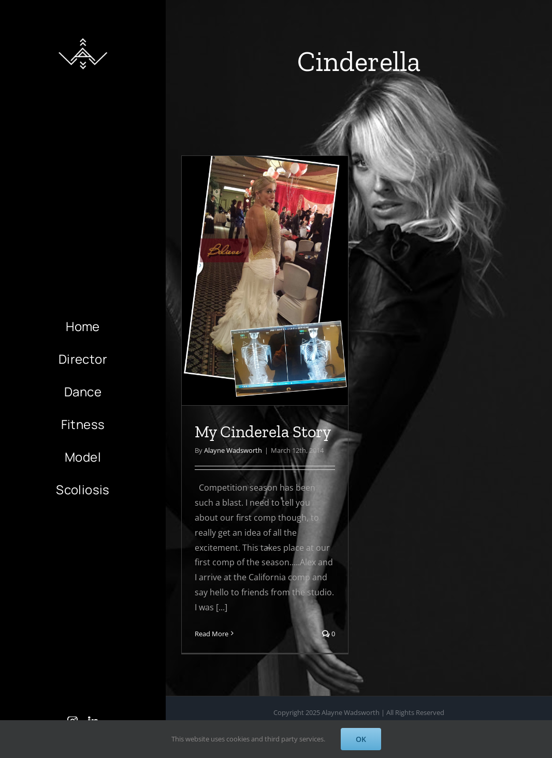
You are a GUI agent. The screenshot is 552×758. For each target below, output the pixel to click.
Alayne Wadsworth (233, 450)
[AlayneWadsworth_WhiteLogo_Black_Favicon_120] (83, 35)
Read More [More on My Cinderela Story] (211, 633)
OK (361, 739)
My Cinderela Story (263, 431)
